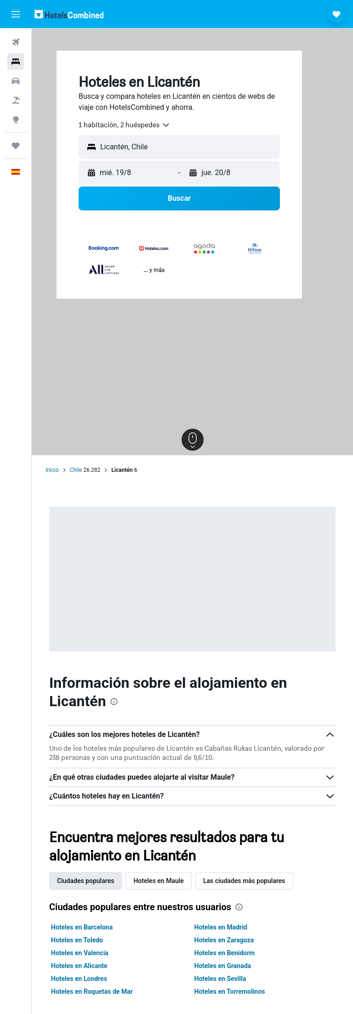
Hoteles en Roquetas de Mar (92, 991)
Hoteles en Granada (222, 965)
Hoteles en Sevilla (220, 978)
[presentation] (114, 701)
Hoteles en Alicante (79, 965)
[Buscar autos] (16, 81)
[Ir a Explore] (16, 119)
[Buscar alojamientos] (16, 61)
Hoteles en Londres (79, 978)
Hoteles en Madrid (220, 927)
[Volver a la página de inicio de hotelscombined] (69, 14)
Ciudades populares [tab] (85, 880)
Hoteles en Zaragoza (224, 940)
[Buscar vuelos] (16, 42)
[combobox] (125, 125)
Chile (76, 470)
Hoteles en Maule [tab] (158, 880)
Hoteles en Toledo (77, 940)
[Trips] (16, 145)
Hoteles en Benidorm (224, 953)
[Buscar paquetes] (16, 100)
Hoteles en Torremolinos (229, 991)
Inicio (52, 470)
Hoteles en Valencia (79, 953)
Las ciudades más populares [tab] (244, 880)
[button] (16, 14)
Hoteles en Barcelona (82, 927)
